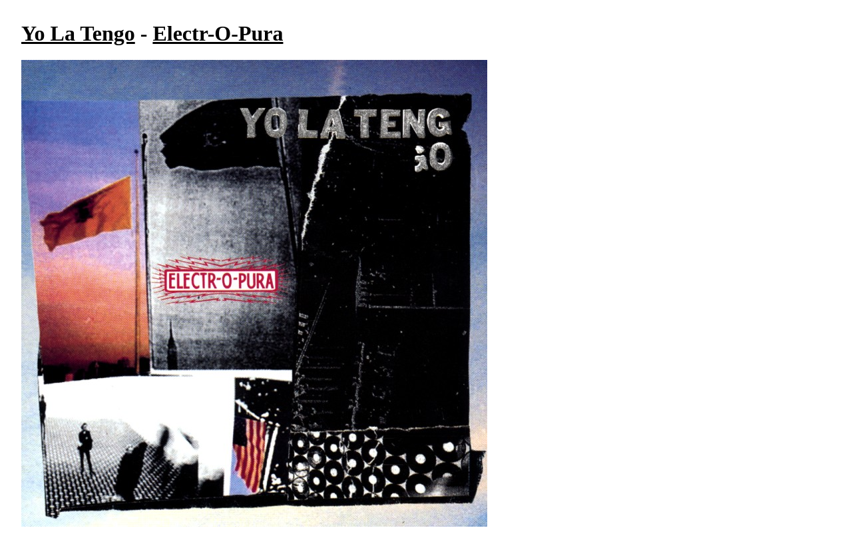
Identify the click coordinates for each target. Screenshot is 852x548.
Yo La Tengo (78, 33)
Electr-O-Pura (217, 33)
